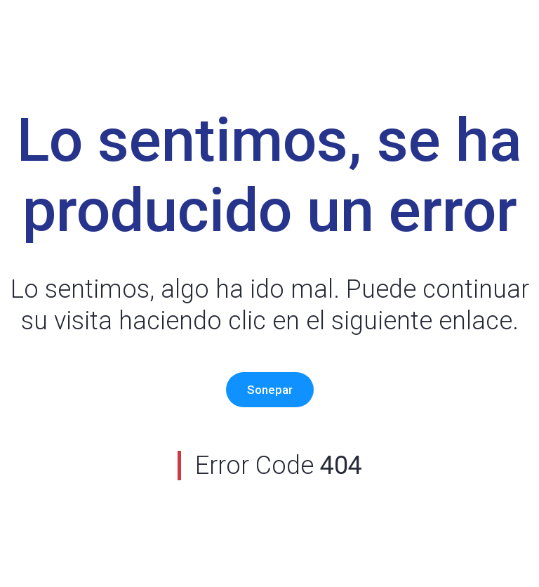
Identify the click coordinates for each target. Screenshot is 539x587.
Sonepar (270, 390)
